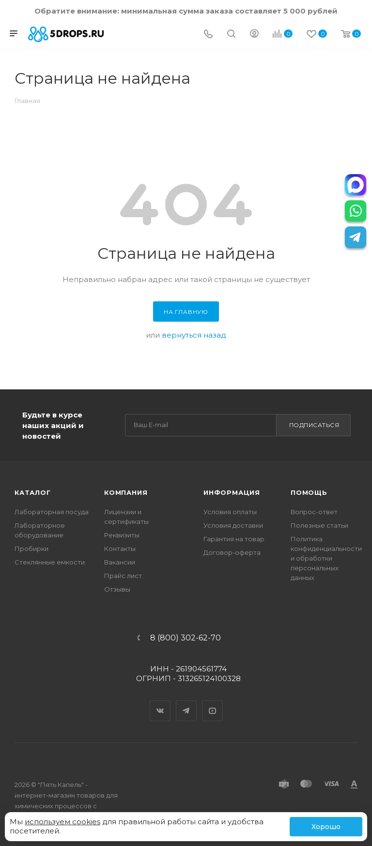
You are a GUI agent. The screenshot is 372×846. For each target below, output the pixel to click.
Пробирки (31, 548)
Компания (125, 492)
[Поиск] (231, 34)
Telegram (186, 702)
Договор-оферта (232, 552)
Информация (231, 492)
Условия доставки (233, 525)
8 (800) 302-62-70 (185, 638)
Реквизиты (122, 535)
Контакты (120, 548)
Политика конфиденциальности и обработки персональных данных (326, 558)
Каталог (33, 492)
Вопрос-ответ (314, 512)
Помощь (309, 492)
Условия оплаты (230, 512)
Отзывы (117, 589)
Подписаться (314, 425)
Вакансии (119, 562)
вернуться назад (194, 335)
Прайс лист (123, 575)
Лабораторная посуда (52, 512)
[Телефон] (208, 34)
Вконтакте (160, 702)
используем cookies (62, 821)
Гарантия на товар (233, 539)
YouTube (212, 702)
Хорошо (326, 826)
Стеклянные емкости (50, 562)
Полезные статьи (319, 525)
